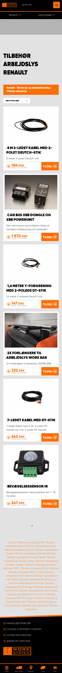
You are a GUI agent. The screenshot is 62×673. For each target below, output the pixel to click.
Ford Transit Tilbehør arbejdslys (22, 590)
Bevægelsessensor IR (27, 486)
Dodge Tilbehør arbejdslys (21, 553)
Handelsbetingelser (18, 623)
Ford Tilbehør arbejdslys (33, 546)
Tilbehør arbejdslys (17, 91)
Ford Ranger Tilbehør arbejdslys (37, 586)
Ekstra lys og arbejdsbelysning (34, 88)
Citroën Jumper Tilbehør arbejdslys (26, 564)
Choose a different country (24, 629)
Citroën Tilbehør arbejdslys (23, 542)
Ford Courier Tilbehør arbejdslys (37, 598)
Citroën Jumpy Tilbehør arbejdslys (37, 560)
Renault (11, 88)
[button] (16, 100)
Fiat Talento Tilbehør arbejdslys (37, 575)
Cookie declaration (18, 635)
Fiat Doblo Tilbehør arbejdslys (23, 579)
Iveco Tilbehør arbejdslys (42, 549)
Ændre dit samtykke (18, 641)
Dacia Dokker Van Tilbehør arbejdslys (27, 601)
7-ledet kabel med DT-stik (31, 420)
